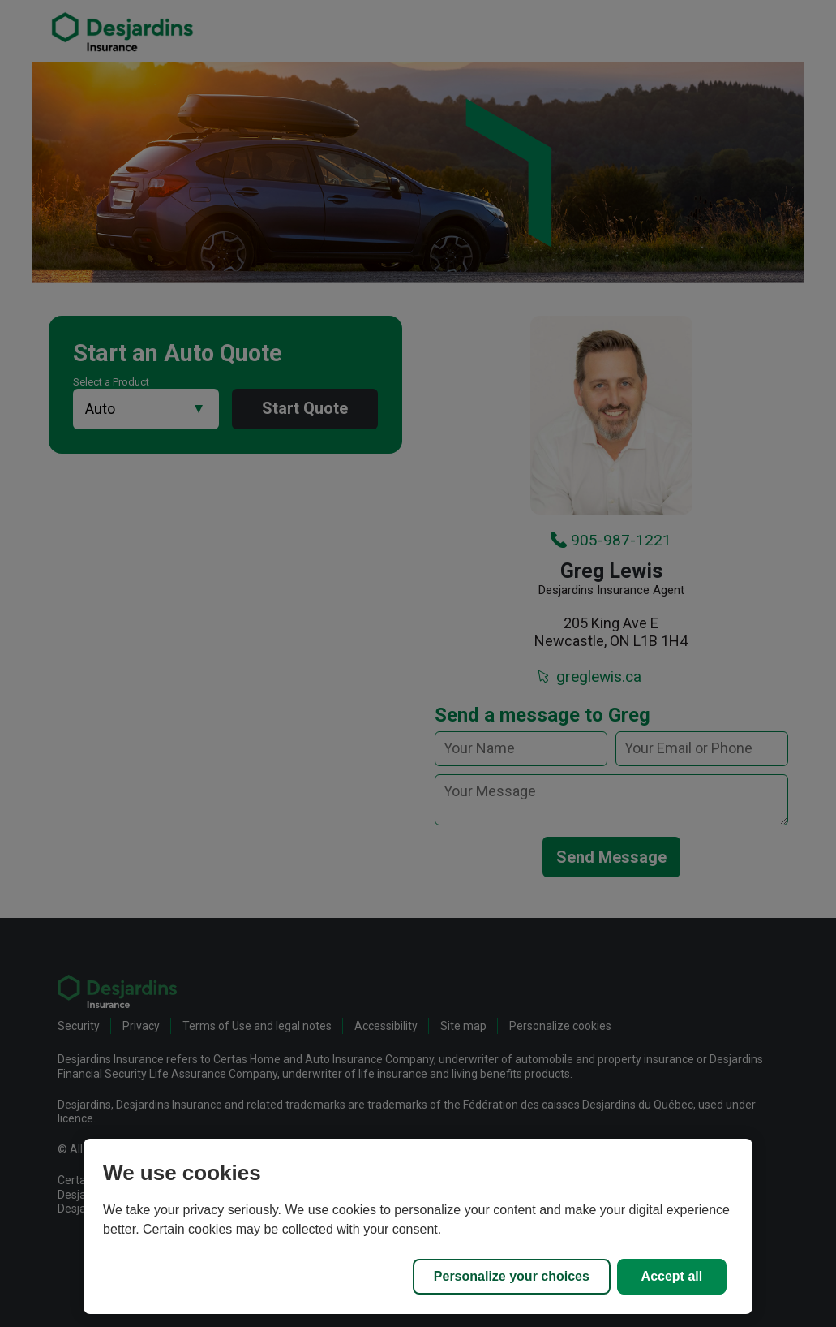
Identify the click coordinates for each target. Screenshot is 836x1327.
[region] (418, 1226)
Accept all (672, 1276)
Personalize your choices (511, 1276)
